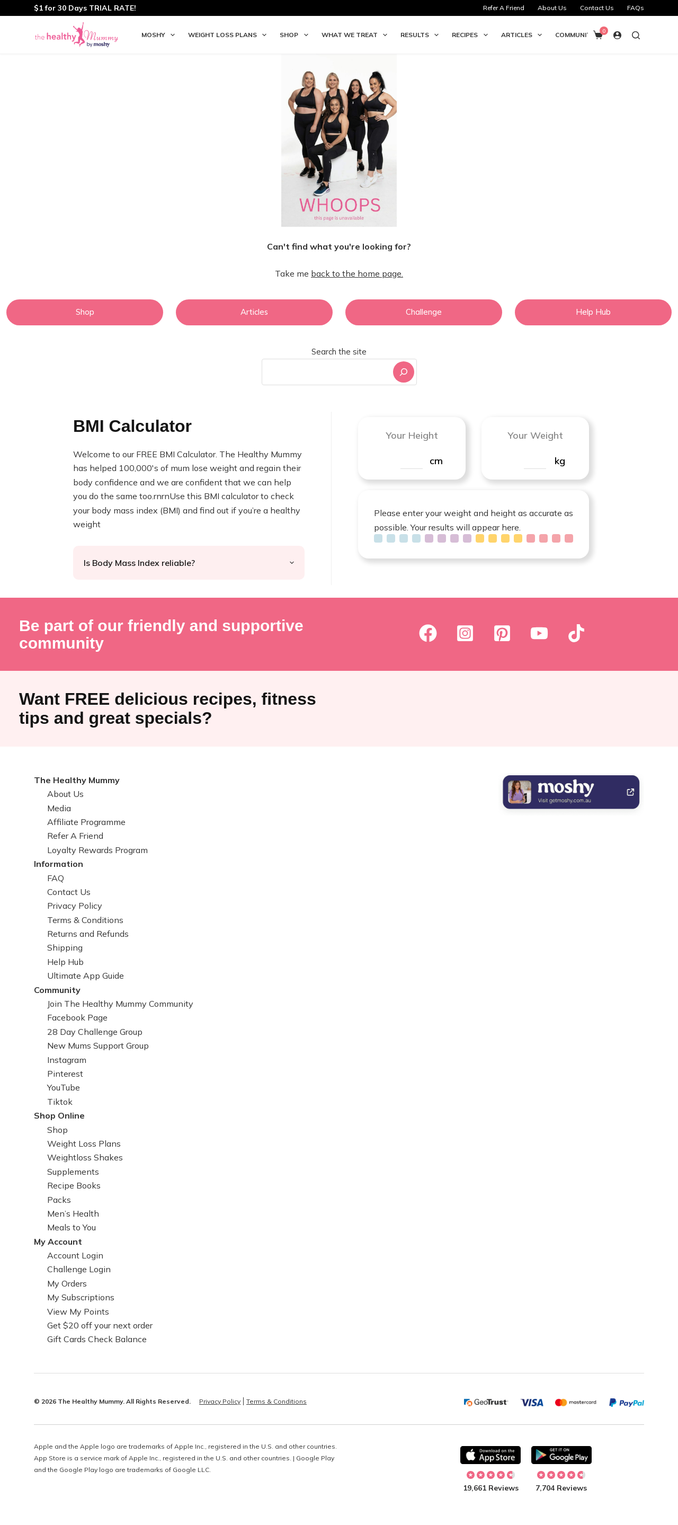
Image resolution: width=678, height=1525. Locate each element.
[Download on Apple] (490, 1455)
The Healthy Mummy (77, 780)
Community (575, 35)
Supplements (73, 1171)
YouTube (63, 1087)
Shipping (65, 947)
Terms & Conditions (85, 920)
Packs (59, 1199)
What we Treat (356, 35)
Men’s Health (73, 1213)
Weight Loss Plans (229, 35)
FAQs (635, 8)
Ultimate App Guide (85, 975)
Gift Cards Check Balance (97, 1339)
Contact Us (597, 8)
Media (59, 808)
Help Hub (65, 961)
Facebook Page (77, 1017)
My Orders (67, 1283)
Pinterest (65, 1073)
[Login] (617, 35)
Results (421, 35)
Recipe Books (74, 1185)
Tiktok (60, 1101)
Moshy (160, 35)
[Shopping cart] (598, 35)
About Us (552, 8)
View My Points (78, 1311)
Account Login (75, 1255)
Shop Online (59, 1115)
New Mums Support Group (98, 1045)
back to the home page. (357, 273)
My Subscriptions (80, 1297)
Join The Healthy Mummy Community (120, 1003)
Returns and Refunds (88, 933)
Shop (296, 35)
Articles (523, 35)
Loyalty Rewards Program (97, 850)
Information (58, 863)
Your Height (412, 435)
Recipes (472, 35)
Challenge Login (79, 1269)
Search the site (339, 352)
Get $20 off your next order (100, 1325)
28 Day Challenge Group (94, 1031)
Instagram (66, 1059)
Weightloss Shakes (85, 1157)
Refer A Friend (503, 8)
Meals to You (71, 1227)
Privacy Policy (74, 905)
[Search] (403, 372)
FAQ (55, 878)
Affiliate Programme (86, 822)
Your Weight (535, 435)
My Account (58, 1241)
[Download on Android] (561, 1455)
